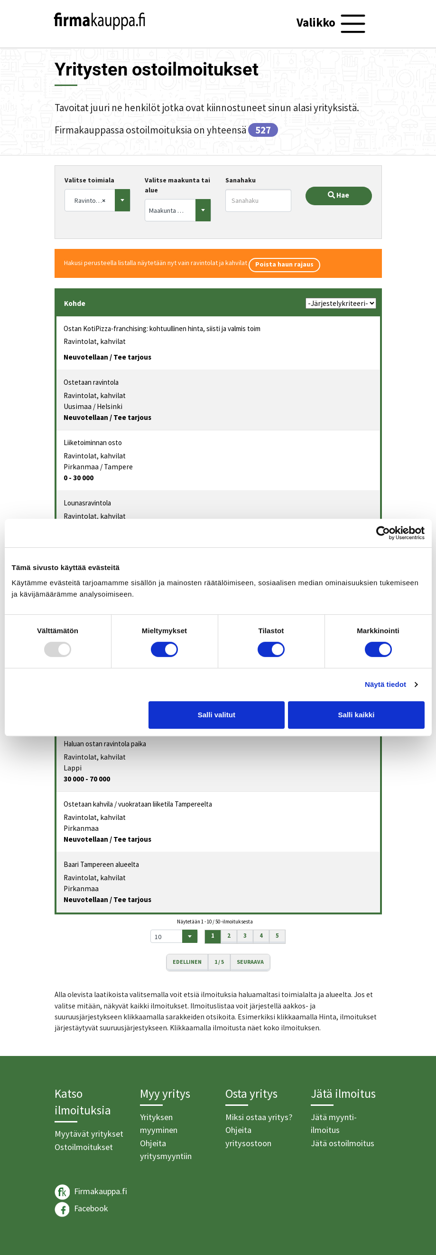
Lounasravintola (87, 502)
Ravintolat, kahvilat (95, 341)
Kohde (74, 303)
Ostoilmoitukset (84, 1146)
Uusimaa (78, 406)
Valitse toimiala (89, 180)
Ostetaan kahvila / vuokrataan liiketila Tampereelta (138, 803)
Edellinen (187, 961)
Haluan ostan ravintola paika (105, 743)
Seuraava (250, 961)
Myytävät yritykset (89, 1133)
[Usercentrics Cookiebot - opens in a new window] (383, 533)
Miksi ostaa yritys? (258, 1117)
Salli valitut (216, 715)
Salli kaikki (356, 715)
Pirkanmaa (81, 466)
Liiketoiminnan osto (93, 442)
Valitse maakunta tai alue (177, 185)
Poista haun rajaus (284, 264)
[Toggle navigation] (332, 23)
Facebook (81, 1209)
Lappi (73, 767)
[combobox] (98, 200)
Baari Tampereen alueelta (101, 864)
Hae (338, 195)
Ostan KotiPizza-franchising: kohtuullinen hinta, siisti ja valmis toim (162, 328)
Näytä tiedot (385, 684)
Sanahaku (240, 180)
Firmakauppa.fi (91, 1192)
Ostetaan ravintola (91, 382)
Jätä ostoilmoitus (342, 1143)
